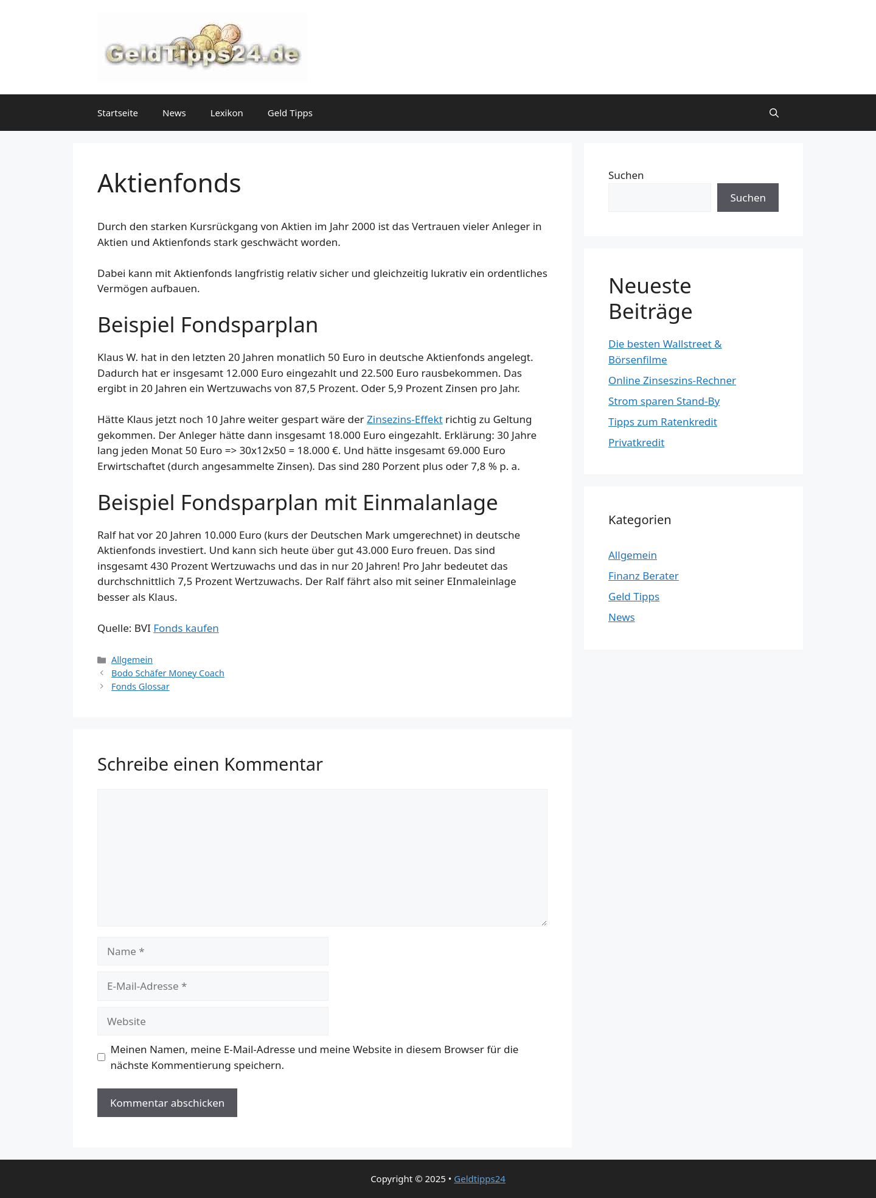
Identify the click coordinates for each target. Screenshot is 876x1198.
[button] (774, 112)
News (174, 113)
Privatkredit (636, 442)
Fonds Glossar (140, 686)
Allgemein (132, 659)
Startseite (117, 113)
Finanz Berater (643, 576)
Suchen (626, 175)
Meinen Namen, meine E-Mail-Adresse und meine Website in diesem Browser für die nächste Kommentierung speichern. (315, 1057)
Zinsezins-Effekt (405, 419)
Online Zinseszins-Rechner (672, 380)
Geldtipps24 (480, 1178)
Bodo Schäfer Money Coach (167, 673)
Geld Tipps (290, 113)
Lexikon (226, 113)
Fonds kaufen (186, 628)
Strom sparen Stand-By (664, 401)
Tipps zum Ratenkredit (662, 422)
